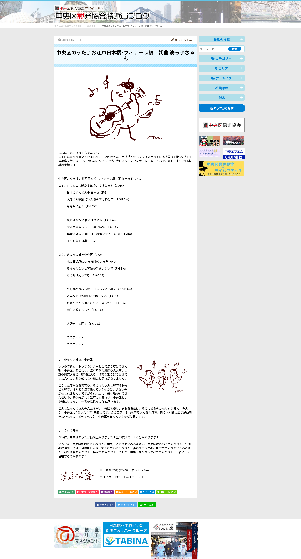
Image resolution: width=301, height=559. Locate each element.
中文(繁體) (225, 550)
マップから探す (222, 108)
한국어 (240, 550)
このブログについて (100, 542)
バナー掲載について (68, 542)
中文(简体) (207, 550)
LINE (147, 504)
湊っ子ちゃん (181, 40)
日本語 (178, 550)
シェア (105, 504)
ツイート (126, 504)
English (192, 550)
